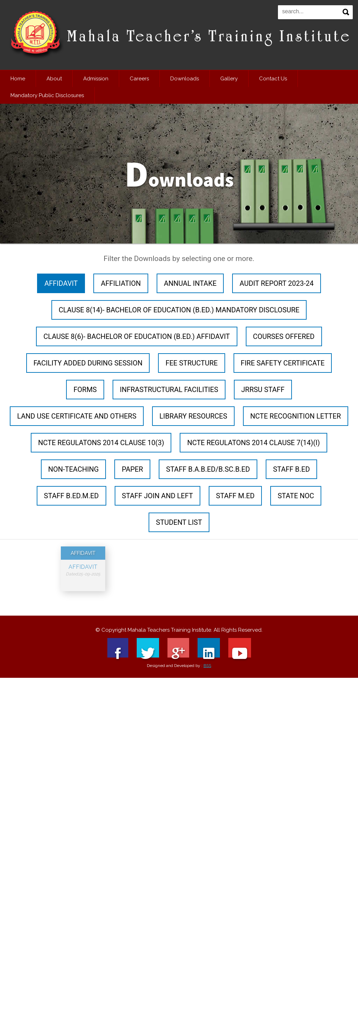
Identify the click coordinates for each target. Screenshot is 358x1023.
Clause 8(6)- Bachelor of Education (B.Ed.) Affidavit (136, 336)
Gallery (229, 78)
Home (17, 78)
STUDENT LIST (179, 522)
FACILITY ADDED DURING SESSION (88, 363)
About (54, 78)
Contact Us (273, 78)
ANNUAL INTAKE (190, 283)
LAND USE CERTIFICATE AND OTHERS (76, 416)
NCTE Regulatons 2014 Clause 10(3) (101, 442)
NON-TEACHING (73, 469)
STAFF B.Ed (291, 469)
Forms (84, 389)
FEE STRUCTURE (191, 363)
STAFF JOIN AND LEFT (157, 496)
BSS (207, 675)
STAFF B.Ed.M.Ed (71, 496)
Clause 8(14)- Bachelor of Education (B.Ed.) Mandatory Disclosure (179, 310)
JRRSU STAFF (263, 389)
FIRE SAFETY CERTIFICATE (283, 363)
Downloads (184, 78)
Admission (95, 78)
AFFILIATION (121, 283)
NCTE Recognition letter (295, 416)
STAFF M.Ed (235, 496)
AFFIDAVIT (61, 283)
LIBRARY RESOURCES (193, 416)
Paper (132, 469)
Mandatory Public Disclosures (47, 95)
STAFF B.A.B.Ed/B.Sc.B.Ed (208, 469)
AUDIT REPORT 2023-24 (276, 283)
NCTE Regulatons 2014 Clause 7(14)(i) (253, 442)
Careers (139, 78)
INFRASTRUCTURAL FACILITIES (169, 389)
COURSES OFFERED (284, 336)
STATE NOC (296, 496)
